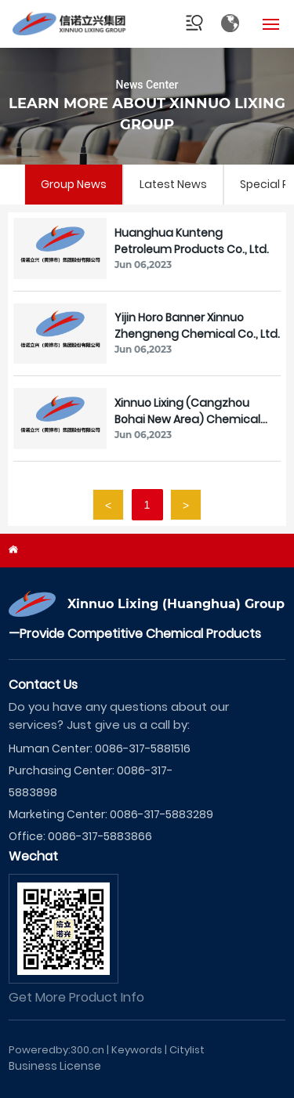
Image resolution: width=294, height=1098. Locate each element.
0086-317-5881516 (143, 748)
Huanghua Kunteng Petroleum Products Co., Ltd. (191, 241)
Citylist (187, 1049)
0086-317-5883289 (161, 814)
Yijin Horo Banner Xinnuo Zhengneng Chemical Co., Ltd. (197, 326)
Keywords (136, 1049)
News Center (146, 84)
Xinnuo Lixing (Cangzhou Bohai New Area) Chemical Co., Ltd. (187, 419)
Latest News (173, 184)
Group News (74, 184)
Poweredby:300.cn (56, 1049)
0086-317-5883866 (100, 836)
